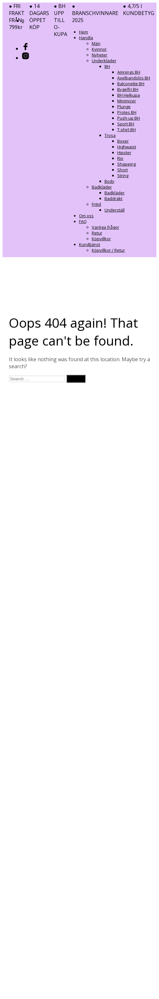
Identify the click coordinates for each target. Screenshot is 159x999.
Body (109, 181)
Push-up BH (128, 118)
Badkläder (102, 187)
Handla (86, 38)
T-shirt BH (126, 129)
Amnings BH (128, 72)
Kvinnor (99, 49)
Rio (120, 158)
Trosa (110, 135)
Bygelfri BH (127, 89)
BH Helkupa (128, 95)
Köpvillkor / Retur (108, 250)
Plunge (124, 106)
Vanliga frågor (105, 227)
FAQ (83, 221)
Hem (83, 32)
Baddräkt (113, 198)
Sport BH (125, 124)
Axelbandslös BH (133, 78)
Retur (97, 233)
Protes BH (126, 112)
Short (122, 170)
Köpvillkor (101, 239)
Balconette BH (130, 83)
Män (96, 43)
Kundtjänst (89, 244)
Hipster (124, 152)
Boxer (123, 141)
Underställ (115, 210)
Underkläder (104, 60)
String (122, 175)
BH (107, 66)
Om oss (86, 216)
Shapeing (126, 164)
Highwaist (126, 147)
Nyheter (99, 55)
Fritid (96, 204)
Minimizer (126, 101)
